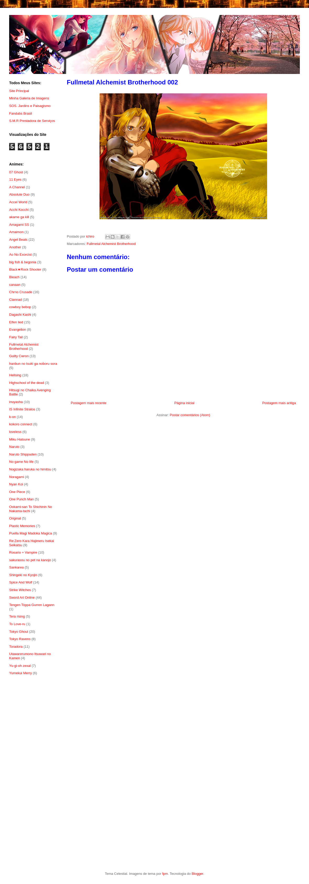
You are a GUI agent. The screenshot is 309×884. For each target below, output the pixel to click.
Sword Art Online (22, 597)
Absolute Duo (19, 194)
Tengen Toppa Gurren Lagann (31, 605)
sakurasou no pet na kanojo (30, 560)
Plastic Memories (22, 526)
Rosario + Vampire (23, 552)
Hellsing (15, 375)
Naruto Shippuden (23, 454)
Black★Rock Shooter (25, 269)
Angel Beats (18, 240)
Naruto (14, 447)
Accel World (18, 202)
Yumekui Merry (20, 673)
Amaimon (16, 232)
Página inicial (184, 403)
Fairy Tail (16, 337)
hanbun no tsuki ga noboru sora (33, 364)
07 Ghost (16, 172)
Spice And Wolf (20, 582)
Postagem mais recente (89, 403)
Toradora (16, 647)
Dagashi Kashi (20, 315)
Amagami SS (19, 225)
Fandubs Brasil (20, 113)
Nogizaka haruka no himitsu (30, 469)
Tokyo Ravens (20, 639)
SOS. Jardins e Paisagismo (30, 106)
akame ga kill (19, 217)
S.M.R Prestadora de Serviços (32, 121)
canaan (14, 285)
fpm (165, 874)
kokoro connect (20, 424)
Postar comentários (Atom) (190, 415)
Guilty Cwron (19, 356)
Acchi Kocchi (19, 210)
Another (15, 247)
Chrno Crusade (20, 292)
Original (15, 518)
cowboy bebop (20, 307)
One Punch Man (21, 499)
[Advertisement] (33, 765)
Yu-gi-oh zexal (20, 666)
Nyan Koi (16, 484)
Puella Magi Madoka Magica (30, 533)
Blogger (197, 874)
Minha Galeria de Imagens (29, 98)
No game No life (21, 462)
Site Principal (19, 91)
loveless (15, 432)
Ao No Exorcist (20, 254)
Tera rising (17, 616)
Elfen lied (16, 322)
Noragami (16, 477)
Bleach (14, 277)
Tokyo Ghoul (18, 632)
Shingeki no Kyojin (23, 575)
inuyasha (16, 402)
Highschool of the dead (26, 383)
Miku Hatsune (19, 439)
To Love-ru (17, 624)
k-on (12, 417)
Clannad (15, 300)
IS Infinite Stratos (22, 409)
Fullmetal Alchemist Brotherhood (111, 244)
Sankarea (16, 567)
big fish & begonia (22, 262)
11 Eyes (15, 179)
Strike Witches (20, 590)
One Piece (17, 492)
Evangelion (17, 329)
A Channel (17, 187)
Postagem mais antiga (279, 403)
